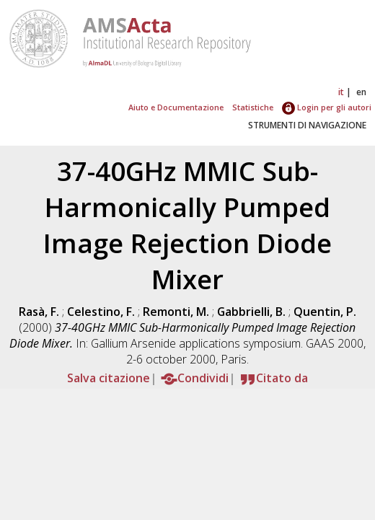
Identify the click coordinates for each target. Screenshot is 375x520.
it (341, 92)
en (361, 92)
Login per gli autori (326, 107)
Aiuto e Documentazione (176, 107)
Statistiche (252, 107)
